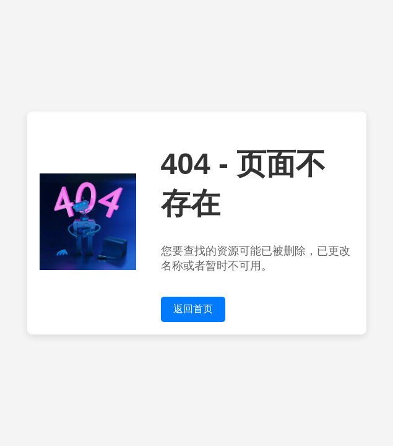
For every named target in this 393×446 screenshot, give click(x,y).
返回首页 (193, 309)
